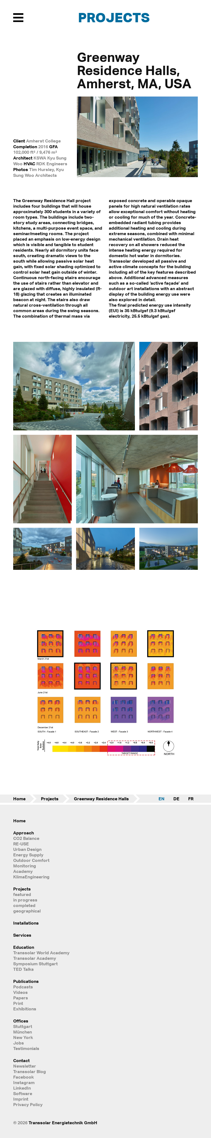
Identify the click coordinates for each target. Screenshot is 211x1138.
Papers (20, 997)
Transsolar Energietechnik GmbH (63, 1122)
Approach (23, 832)
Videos (20, 992)
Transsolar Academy (34, 958)
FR (190, 798)
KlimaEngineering (31, 876)
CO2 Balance (26, 838)
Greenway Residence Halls (101, 798)
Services (22, 935)
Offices (20, 1021)
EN (162, 798)
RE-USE (21, 843)
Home (19, 798)
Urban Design (27, 849)
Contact (21, 1060)
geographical (27, 911)
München (22, 1032)
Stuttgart (22, 1026)
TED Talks (23, 969)
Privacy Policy (28, 1104)
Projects (114, 17)
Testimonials (26, 1048)
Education (23, 947)
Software (22, 1093)
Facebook (23, 1077)
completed (24, 905)
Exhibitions (24, 1008)
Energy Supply (28, 854)
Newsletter (24, 1066)
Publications (26, 981)
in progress (25, 900)
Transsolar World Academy (41, 952)
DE (176, 798)
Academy (23, 871)
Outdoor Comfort (31, 860)
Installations (26, 923)
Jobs (18, 1043)
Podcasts (23, 986)
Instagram (24, 1082)
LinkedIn (22, 1088)
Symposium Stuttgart (35, 963)
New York (23, 1037)
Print (18, 1003)
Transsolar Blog (29, 1071)
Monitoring (24, 865)
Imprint (20, 1099)
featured (22, 894)
